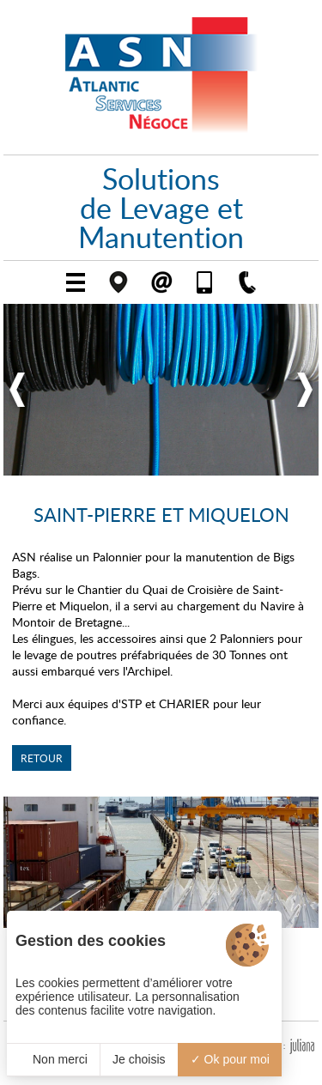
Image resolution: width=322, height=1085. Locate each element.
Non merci (53, 1059)
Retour (42, 758)
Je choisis (138, 1059)
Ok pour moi (230, 1059)
